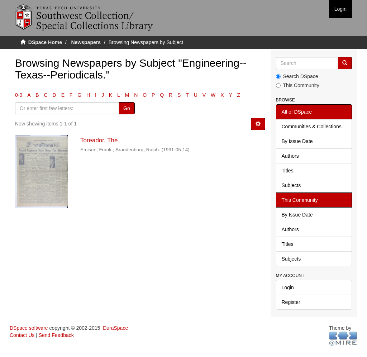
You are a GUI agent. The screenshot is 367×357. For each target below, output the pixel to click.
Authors (290, 156)
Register (291, 302)
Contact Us (22, 335)
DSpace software (29, 328)
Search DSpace (297, 76)
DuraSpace (115, 328)
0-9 (18, 95)
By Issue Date (297, 141)
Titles (288, 170)
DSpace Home (45, 42)
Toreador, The (99, 140)
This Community (297, 85)
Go (126, 108)
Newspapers (86, 42)
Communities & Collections (312, 126)
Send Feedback (56, 335)
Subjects (291, 185)
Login (288, 287)
